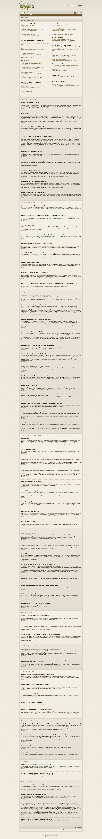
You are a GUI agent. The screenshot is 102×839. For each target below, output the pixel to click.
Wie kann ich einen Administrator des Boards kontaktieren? (64, 88)
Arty (46, 834)
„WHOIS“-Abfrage (51, 806)
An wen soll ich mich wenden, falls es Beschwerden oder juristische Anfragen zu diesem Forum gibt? (65, 86)
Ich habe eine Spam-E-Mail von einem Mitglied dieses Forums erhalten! (66, 41)
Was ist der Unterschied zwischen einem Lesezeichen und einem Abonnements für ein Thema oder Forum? (65, 66)
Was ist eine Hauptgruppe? (57, 33)
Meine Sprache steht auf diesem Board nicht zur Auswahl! (32, 49)
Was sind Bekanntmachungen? (27, 90)
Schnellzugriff (22, 13)
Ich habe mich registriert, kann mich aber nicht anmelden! (32, 29)
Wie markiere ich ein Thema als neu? (28, 78)
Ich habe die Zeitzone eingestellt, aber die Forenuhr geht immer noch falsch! (35, 47)
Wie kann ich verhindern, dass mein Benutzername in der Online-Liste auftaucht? (35, 44)
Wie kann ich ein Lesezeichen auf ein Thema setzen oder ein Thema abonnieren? (66, 69)
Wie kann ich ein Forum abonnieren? (59, 70)
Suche (23, 14)
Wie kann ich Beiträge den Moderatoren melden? (31, 73)
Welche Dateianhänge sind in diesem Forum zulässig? (63, 76)
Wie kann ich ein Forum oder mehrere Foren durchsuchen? (64, 55)
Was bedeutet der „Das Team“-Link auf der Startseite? (63, 34)
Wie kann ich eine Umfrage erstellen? (28, 66)
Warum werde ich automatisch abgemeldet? (30, 35)
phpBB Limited (58, 247)
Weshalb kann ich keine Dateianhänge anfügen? (30, 71)
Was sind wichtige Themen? (26, 91)
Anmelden (27, 14)
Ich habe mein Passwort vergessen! (28, 34)
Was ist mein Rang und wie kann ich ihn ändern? (31, 54)
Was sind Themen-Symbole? (26, 94)
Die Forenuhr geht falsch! (26, 45)
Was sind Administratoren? (57, 25)
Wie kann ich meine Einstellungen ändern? (29, 41)
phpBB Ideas (23, 797)
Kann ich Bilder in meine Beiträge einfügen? (30, 87)
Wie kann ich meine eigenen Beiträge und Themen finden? (64, 60)
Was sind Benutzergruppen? (57, 28)
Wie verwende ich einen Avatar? (27, 53)
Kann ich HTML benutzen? (26, 85)
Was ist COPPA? (24, 26)
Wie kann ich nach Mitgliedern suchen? (60, 59)
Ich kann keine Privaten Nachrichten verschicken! (62, 39)
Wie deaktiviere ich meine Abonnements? (60, 71)
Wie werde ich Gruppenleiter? (58, 30)
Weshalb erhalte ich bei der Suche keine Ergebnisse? (62, 56)
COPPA (31, 139)
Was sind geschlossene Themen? (27, 92)
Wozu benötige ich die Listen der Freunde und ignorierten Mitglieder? (66, 46)
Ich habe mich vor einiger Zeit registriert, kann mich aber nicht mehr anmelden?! (34, 32)
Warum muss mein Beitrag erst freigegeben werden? (31, 77)
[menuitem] (75, 13)
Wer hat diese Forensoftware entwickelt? (60, 83)
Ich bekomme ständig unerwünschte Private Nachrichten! (63, 40)
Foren (27, 12)
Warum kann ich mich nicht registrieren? (29, 28)
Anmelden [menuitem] (78, 13)
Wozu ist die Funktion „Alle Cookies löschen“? (30, 36)
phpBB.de (67, 247)
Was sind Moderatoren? (56, 26)
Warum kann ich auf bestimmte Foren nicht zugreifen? (32, 69)
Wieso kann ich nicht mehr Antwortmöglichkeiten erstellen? (33, 67)
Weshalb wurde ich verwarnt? (27, 72)
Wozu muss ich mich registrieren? (27, 25)
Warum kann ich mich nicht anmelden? (28, 30)
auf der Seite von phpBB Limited (27, 789)
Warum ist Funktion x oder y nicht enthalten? (61, 84)
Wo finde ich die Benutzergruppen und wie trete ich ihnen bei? (64, 29)
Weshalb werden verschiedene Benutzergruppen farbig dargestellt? (65, 31)
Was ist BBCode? (24, 83)
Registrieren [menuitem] (80, 13)
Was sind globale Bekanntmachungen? (29, 88)
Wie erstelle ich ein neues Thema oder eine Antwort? (31, 62)
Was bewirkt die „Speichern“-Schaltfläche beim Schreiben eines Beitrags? (34, 75)
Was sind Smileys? (24, 86)
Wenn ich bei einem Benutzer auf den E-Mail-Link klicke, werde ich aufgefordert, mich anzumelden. (34, 56)
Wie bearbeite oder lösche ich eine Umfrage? (30, 68)
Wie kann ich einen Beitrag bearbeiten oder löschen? (31, 63)
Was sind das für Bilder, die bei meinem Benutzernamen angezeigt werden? (34, 51)
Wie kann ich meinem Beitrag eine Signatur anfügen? (31, 64)
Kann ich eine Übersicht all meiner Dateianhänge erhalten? (64, 78)
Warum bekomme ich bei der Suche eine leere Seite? (62, 58)
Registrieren (33, 14)
